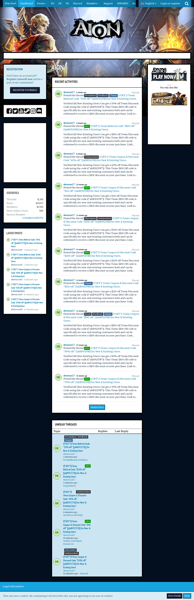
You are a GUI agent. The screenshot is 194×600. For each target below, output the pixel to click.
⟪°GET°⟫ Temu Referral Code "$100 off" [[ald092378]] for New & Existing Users (26, 258)
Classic (68, 440)
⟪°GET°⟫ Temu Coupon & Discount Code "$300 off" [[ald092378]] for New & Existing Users (27, 302)
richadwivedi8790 (32, 217)
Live (88, 466)
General (84, 573)
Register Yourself (25, 90)
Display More (97, 407)
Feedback (82, 437)
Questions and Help (73, 515)
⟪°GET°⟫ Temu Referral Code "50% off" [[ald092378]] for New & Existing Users (26, 243)
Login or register (170, 3)
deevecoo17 (16, 250)
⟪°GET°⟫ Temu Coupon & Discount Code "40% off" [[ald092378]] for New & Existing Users (27, 273)
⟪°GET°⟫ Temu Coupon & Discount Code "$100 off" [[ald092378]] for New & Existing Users (101, 317)
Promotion (70, 437)
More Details (174, 596)
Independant (83, 491)
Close (187, 596)
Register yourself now (20, 79)
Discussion (70, 550)
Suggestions (69, 485)
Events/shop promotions (75, 460)
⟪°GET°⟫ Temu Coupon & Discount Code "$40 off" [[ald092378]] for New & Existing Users (26, 288)
